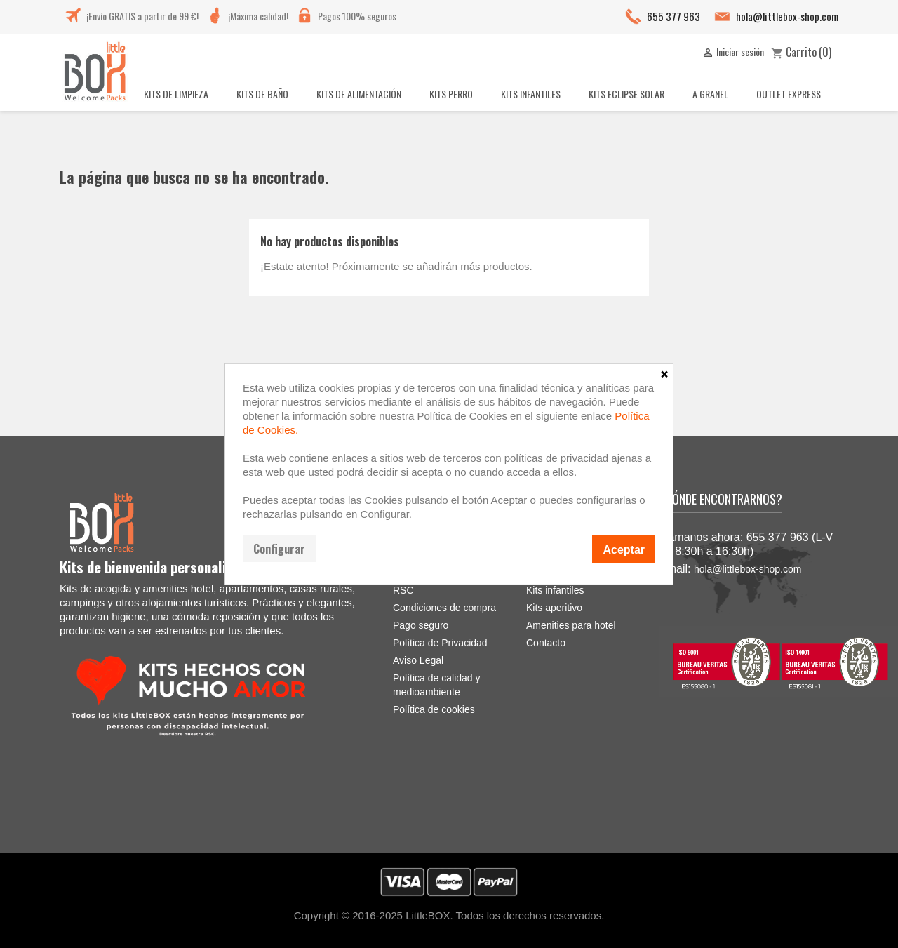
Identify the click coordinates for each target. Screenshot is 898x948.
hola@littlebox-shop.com (787, 16)
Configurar (279, 548)
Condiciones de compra (444, 607)
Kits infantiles (555, 590)
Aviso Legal (418, 660)
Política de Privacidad (440, 642)
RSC (403, 590)
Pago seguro (420, 625)
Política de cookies (434, 709)
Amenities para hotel (571, 625)
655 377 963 (673, 16)
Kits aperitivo (554, 607)
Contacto (545, 642)
